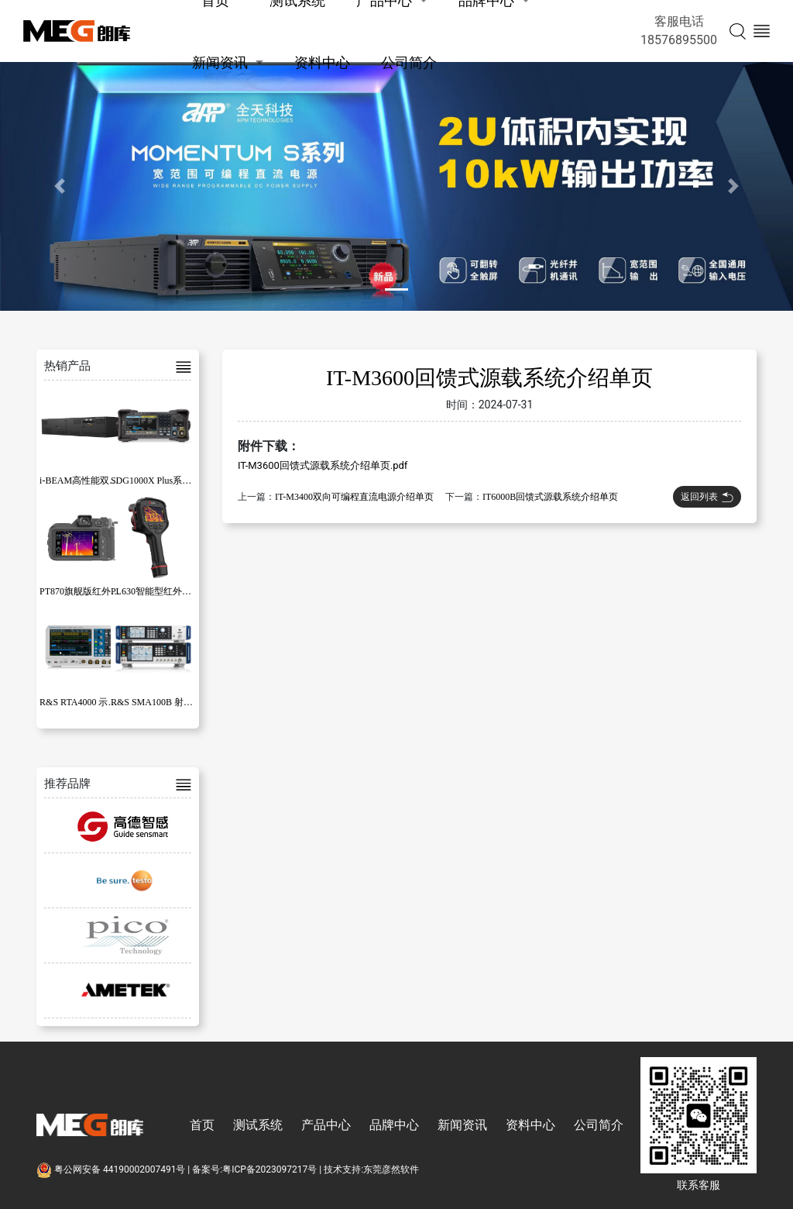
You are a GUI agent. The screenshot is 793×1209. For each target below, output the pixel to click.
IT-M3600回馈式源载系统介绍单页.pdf (322, 465)
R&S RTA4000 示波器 (82, 702)
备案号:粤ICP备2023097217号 (254, 1169)
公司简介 (409, 62)
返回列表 (707, 496)
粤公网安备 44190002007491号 (111, 1169)
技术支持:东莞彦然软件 (371, 1169)
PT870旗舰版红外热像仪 (89, 591)
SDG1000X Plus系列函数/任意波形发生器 (194, 480)
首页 (202, 1125)
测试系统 (258, 1125)
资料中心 (322, 62)
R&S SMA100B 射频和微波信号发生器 (189, 702)
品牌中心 (394, 1125)
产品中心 (326, 1125)
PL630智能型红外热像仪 (160, 591)
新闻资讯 (220, 62)
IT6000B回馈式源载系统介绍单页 (550, 496)
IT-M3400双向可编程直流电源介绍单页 (354, 496)
